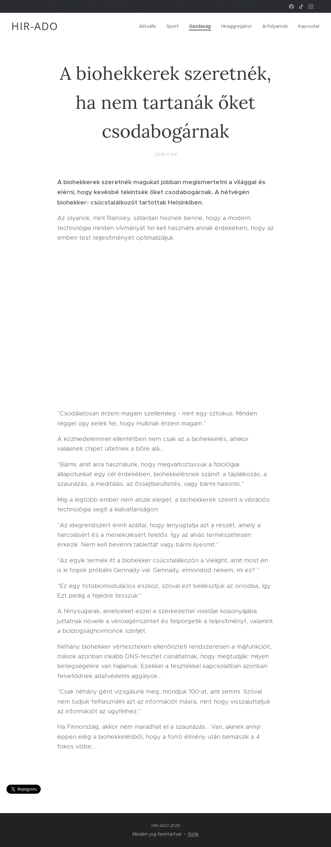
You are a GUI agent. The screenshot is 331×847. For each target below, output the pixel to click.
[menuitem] (149, 26)
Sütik (193, 834)
